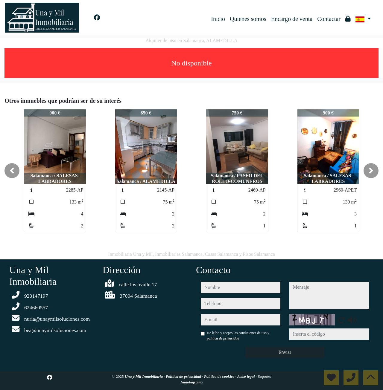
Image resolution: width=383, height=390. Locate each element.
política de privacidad (223, 338)
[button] (11, 170)
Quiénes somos (248, 19)
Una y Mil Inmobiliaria (144, 376)
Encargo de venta (291, 19)
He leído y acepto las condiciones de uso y (238, 335)
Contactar (329, 19)
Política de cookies (219, 376)
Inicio (218, 19)
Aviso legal (246, 376)
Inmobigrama (191, 382)
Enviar (285, 352)
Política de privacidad (184, 376)
